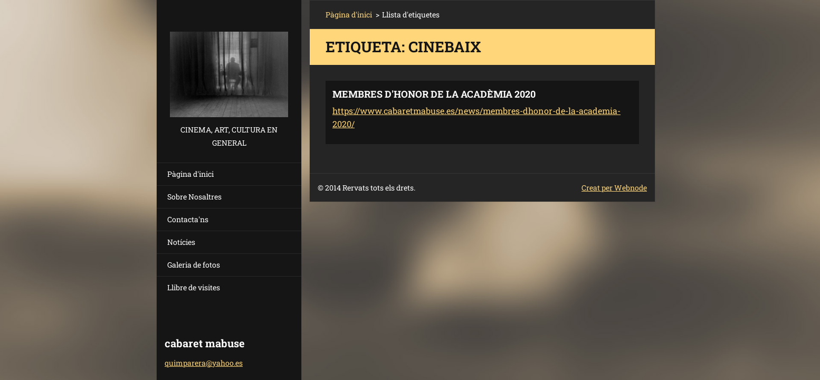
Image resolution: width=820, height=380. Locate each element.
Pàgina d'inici (190, 174)
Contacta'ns (187, 219)
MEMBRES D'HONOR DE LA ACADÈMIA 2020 (434, 94)
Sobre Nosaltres (194, 197)
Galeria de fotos (193, 265)
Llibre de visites (193, 287)
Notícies (181, 242)
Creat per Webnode (614, 188)
